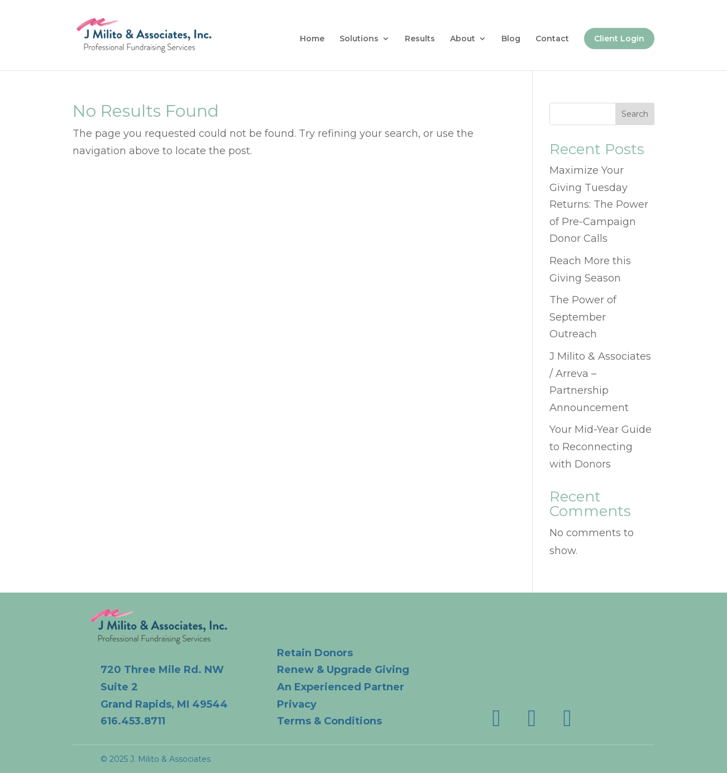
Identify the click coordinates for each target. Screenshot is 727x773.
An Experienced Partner (340, 687)
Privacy (297, 704)
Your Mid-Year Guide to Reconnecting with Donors (600, 446)
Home (312, 39)
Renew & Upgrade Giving (343, 670)
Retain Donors (315, 653)
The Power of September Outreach (582, 317)
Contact (552, 39)
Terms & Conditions (329, 721)
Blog (510, 39)
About (462, 39)
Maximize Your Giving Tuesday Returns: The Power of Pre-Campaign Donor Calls (598, 204)
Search (634, 114)
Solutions (359, 39)
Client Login (619, 39)
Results (420, 39)
